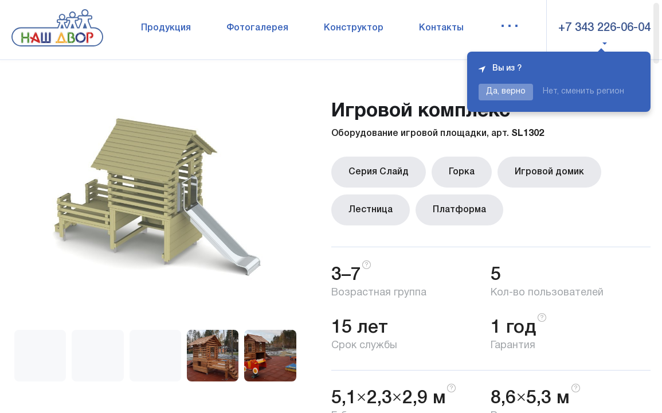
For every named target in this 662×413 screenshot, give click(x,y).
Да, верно (506, 91)
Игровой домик (549, 172)
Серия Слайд (378, 172)
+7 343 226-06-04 (604, 28)
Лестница (370, 210)
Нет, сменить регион (583, 91)
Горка (462, 172)
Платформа (459, 210)
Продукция (166, 28)
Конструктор (353, 28)
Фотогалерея (257, 28)
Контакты (441, 28)
